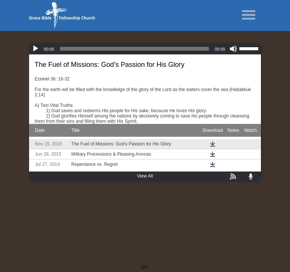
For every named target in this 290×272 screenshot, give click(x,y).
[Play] (35, 49)
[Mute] (233, 49)
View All (145, 176)
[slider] (134, 49)
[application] (145, 48)
